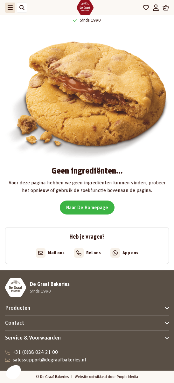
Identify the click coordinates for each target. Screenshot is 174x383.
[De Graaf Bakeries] (85, 7)
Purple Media (127, 377)
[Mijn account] (156, 7)
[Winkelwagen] (166, 7)
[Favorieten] (146, 7)
